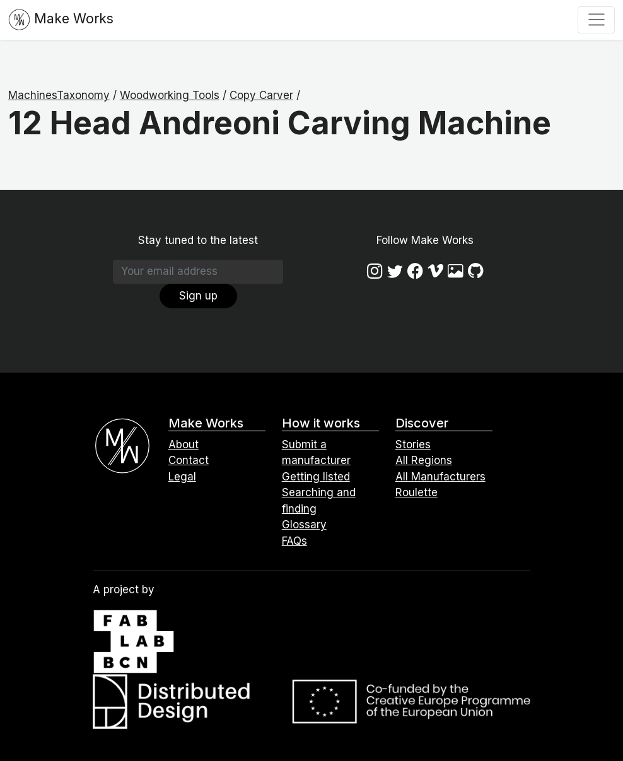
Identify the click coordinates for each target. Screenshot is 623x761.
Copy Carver (261, 95)
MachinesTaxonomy (59, 95)
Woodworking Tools (169, 95)
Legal (182, 476)
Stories (413, 444)
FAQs (294, 541)
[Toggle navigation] (596, 19)
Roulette (416, 492)
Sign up (198, 295)
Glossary (304, 524)
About (183, 444)
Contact (188, 460)
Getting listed (316, 476)
